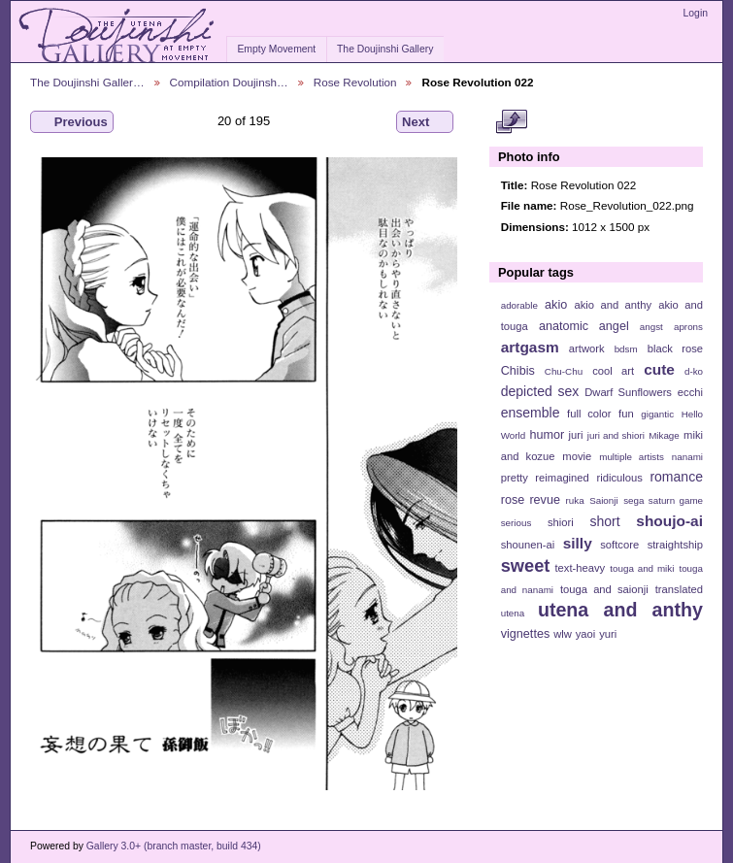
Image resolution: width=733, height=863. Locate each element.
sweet (525, 565)
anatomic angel (584, 326)
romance (676, 476)
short (604, 521)
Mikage (664, 435)
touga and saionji (604, 589)
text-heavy (579, 568)
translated (679, 589)
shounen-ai (528, 544)
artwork (587, 348)
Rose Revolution (355, 82)
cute (659, 369)
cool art (613, 371)
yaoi (586, 634)
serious (516, 522)
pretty (514, 477)
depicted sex (540, 391)
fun (626, 413)
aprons (688, 326)
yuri (607, 634)
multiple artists (631, 456)
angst (651, 326)
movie (576, 456)
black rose (675, 348)
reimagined (562, 477)
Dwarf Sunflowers (628, 392)
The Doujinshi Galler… (87, 82)
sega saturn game (663, 500)
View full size (511, 122)
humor (546, 435)
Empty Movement (276, 49)
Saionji (603, 500)
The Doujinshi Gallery (385, 49)
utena (513, 613)
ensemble (530, 412)
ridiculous (619, 477)
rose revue (530, 500)
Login (695, 13)
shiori (561, 522)
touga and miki (642, 568)
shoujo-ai (669, 521)
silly (577, 543)
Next (425, 122)
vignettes (525, 634)
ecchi (690, 392)
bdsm (626, 349)
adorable (519, 305)
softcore (619, 544)
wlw (562, 634)
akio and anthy (612, 305)
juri (576, 435)
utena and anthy (620, 609)
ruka (575, 500)
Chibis (518, 371)
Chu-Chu (564, 371)
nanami (687, 456)
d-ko (693, 371)
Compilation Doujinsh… (229, 82)
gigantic (657, 414)
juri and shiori (616, 435)
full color (589, 413)
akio (556, 305)
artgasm (530, 347)
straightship (675, 544)
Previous (72, 122)
